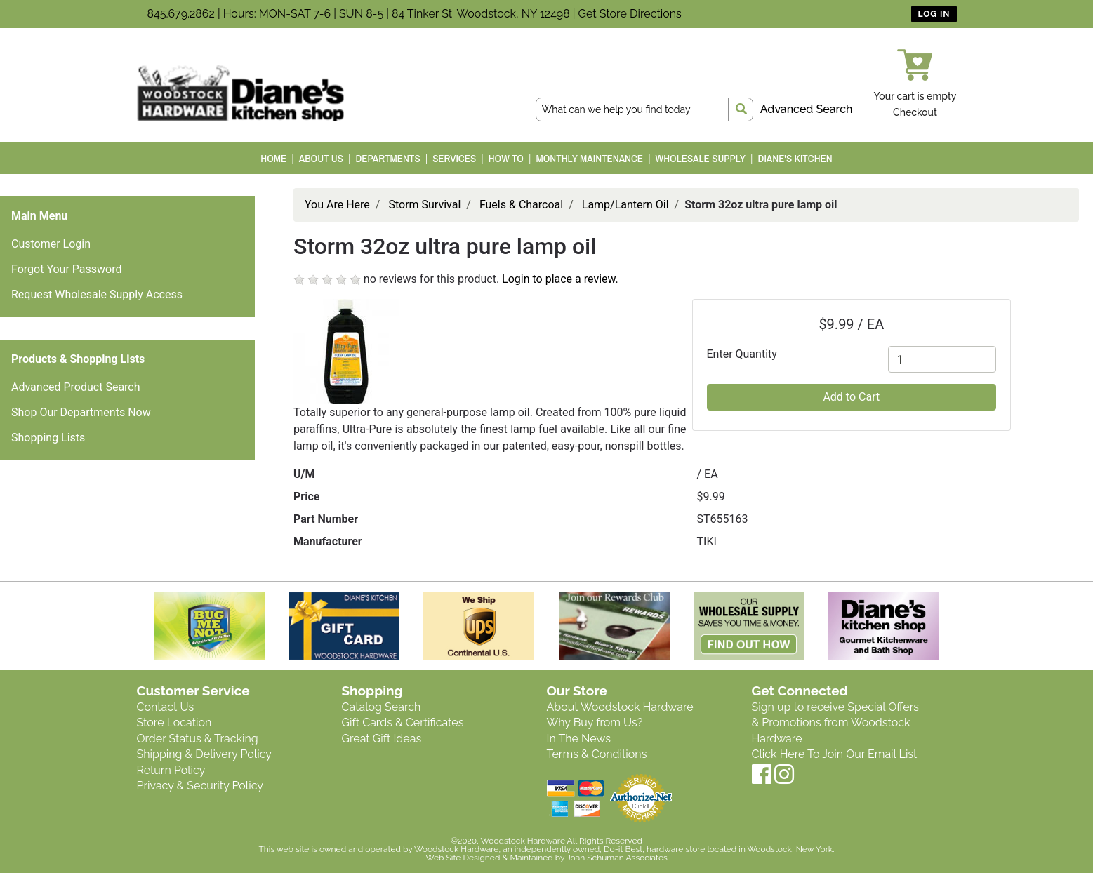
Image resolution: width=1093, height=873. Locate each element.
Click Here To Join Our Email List (835, 754)
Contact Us (165, 707)
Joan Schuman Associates (617, 857)
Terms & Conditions (597, 754)
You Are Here (337, 204)
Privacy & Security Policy (200, 785)
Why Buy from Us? (595, 722)
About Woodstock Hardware (620, 707)
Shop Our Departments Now (81, 412)
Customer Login (51, 244)
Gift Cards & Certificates (403, 722)
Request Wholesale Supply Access (97, 294)
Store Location (174, 722)
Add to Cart (851, 397)
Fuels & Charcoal (521, 204)
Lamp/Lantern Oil (625, 204)
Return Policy (171, 770)
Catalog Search (381, 707)
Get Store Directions (630, 13)
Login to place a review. (560, 279)
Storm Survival (424, 204)
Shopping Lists (48, 437)
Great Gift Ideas (382, 738)
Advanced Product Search (75, 387)
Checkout (915, 112)
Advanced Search (806, 109)
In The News (579, 738)
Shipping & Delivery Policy (204, 754)
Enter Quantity (742, 354)
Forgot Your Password (66, 269)
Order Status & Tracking (197, 738)
